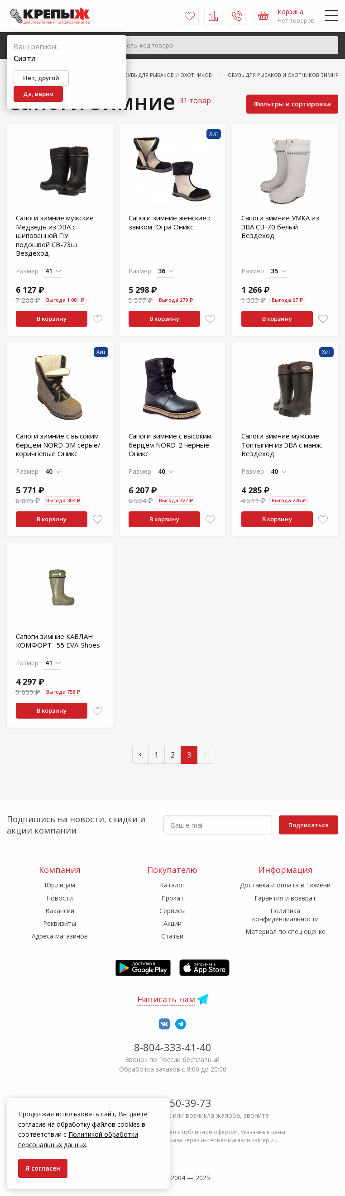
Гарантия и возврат (285, 898)
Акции (172, 923)
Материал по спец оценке (285, 931)
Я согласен (42, 1168)
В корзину (52, 318)
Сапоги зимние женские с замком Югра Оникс (170, 222)
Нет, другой (41, 78)
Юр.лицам (59, 885)
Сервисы (172, 910)
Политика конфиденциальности (285, 914)
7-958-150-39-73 (172, 1103)
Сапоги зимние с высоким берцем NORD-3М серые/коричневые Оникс (58, 444)
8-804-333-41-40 (172, 1047)
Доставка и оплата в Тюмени (285, 885)
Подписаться (308, 825)
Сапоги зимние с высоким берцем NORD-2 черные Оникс (170, 444)
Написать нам (166, 999)
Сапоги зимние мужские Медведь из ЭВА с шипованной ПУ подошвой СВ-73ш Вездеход (55, 235)
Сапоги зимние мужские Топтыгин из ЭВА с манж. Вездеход (281, 444)
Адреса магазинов (60, 936)
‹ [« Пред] (140, 754)
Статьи (172, 936)
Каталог (172, 885)
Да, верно (38, 94)
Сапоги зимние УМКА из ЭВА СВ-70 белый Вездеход (280, 226)
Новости (59, 898)
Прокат (172, 898)
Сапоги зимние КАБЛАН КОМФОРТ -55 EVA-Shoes (58, 641)
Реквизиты (59, 923)
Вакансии (59, 910)
